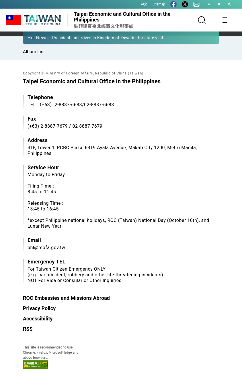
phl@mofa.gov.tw (46, 247)
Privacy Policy (39, 308)
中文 (143, 4)
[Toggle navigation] (224, 20)
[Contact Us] (196, 4)
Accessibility (37, 319)
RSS (28, 329)
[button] (31, 37)
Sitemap (159, 4)
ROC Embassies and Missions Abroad (66, 298)
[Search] (201, 20)
